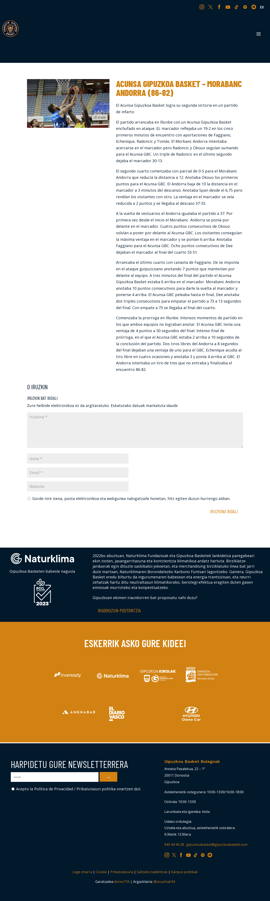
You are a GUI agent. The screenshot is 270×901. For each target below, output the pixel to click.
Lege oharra (82, 872)
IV (255, 7)
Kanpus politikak (184, 872)
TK (237, 7)
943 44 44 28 (174, 844)
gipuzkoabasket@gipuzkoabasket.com (216, 844)
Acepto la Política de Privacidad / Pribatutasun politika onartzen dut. (76, 788)
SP (245, 7)
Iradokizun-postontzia (119, 610)
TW (210, 7)
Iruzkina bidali (224, 511)
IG (202, 7)
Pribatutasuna (121, 872)
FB (219, 7)
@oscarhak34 (164, 881)
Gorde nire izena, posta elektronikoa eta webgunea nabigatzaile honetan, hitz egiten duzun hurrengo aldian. (131, 498)
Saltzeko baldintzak (152, 872)
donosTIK (122, 881)
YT (228, 7)
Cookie (101, 872)
